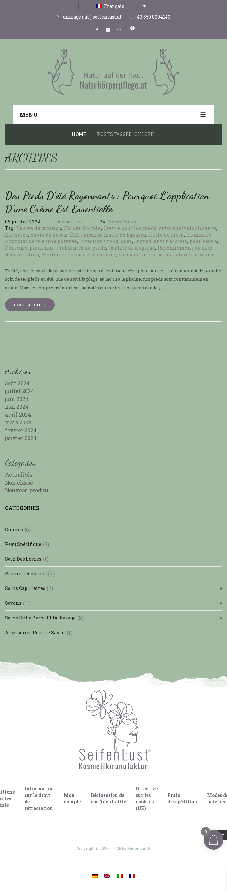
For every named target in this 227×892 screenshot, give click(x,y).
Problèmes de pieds (81, 248)
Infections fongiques (105, 241)
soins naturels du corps (187, 254)
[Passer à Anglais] (107, 875)
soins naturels (137, 254)
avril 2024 (18, 414)
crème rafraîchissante (187, 228)
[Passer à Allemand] (95, 875)
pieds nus (42, 248)
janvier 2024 (21, 438)
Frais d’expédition (182, 798)
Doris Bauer (122, 222)
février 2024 (21, 430)
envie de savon (49, 235)
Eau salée (16, 235)
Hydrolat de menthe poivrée (41, 241)
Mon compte (72, 798)
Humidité (199, 235)
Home (79, 134)
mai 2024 (16, 406)
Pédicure (16, 248)
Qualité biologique (132, 248)
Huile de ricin (166, 235)
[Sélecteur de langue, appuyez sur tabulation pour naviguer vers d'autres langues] (113, 6)
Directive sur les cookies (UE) (147, 798)
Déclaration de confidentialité (108, 798)
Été (74, 235)
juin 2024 (16, 398)
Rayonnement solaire (185, 248)
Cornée (92, 228)
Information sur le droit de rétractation (39, 798)
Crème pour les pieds (130, 228)
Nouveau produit (27, 490)
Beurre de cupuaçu (38, 228)
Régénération (22, 254)
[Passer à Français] (132, 875)
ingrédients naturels (160, 241)
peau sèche (203, 241)
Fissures (91, 235)
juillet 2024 (19, 391)
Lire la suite (30, 304)
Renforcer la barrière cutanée (79, 254)
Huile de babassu (125, 235)
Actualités (70, 222)
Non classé (19, 482)
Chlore (72, 228)
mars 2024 (18, 422)
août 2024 (17, 383)
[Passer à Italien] (120, 875)
